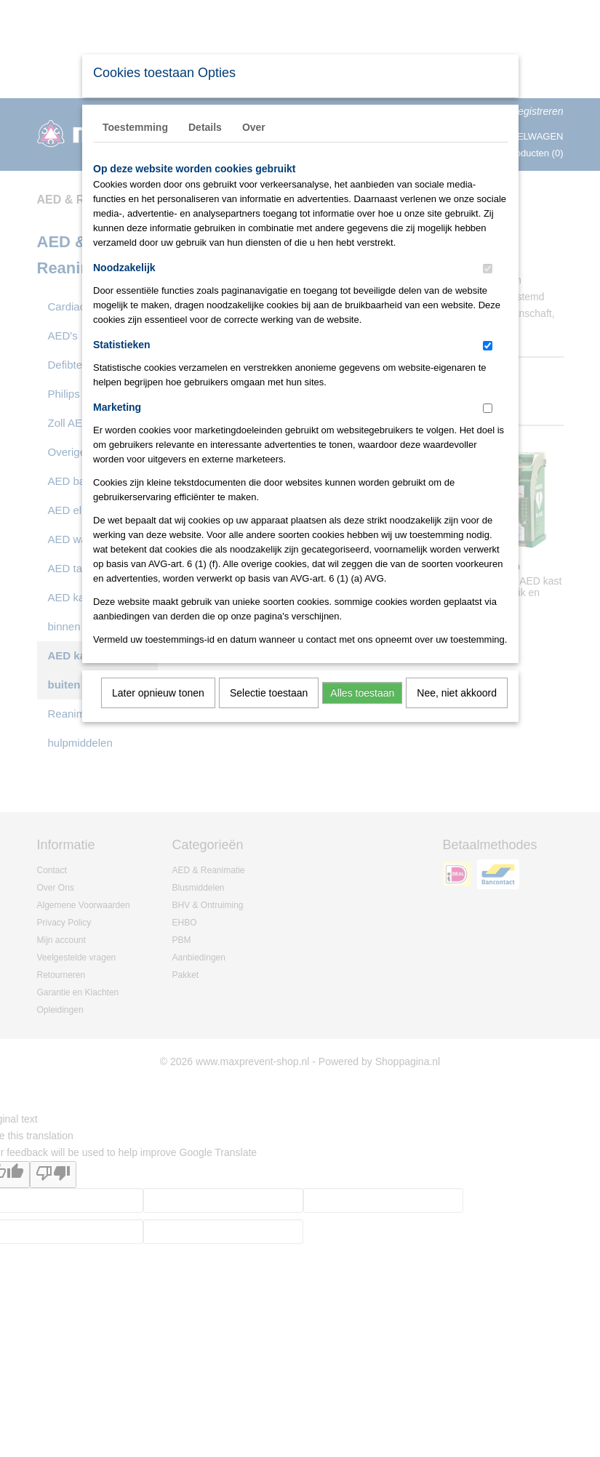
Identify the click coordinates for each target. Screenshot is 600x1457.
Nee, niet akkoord (457, 693)
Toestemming (135, 127)
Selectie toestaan (269, 693)
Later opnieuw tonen (158, 693)
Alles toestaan (362, 693)
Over (253, 127)
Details (205, 127)
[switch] (487, 268)
